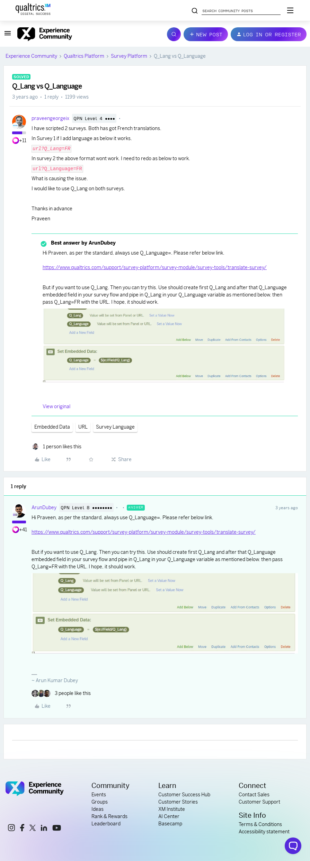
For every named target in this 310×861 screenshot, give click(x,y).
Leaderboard (106, 824)
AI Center (168, 816)
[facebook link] (22, 828)
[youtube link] (56, 829)
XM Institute (171, 809)
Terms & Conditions (260, 824)
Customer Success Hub (184, 794)
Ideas (97, 809)
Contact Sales (254, 794)
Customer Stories (178, 802)
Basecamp (170, 824)
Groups (99, 802)
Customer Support (259, 802)
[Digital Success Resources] (290, 10)
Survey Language (115, 427)
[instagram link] (11, 828)
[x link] (32, 829)
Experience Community (31, 56)
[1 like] (56, 446)
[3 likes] (61, 693)
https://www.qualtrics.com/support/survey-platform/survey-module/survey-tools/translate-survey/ (155, 267)
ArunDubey (44, 507)
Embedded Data (52, 427)
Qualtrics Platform (84, 56)
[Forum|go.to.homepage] (88, 34)
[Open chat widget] (293, 845)
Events (98, 794)
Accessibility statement (264, 831)
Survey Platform (129, 56)
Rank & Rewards (109, 816)
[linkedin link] (44, 829)
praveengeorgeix (50, 118)
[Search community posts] (195, 11)
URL (83, 427)
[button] (7, 36)
